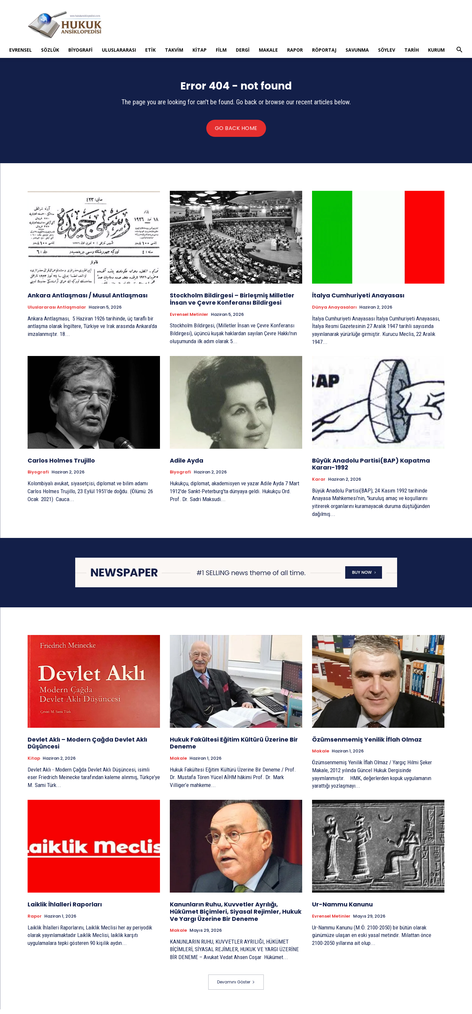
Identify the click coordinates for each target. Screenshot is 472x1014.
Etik (150, 50)
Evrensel (20, 50)
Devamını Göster (236, 986)
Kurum (436, 50)
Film (221, 50)
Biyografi (80, 50)
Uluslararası (119, 50)
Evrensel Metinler (189, 318)
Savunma (357, 50)
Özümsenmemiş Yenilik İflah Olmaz (367, 744)
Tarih (411, 50)
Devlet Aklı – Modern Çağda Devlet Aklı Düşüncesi (87, 747)
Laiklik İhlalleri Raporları (65, 909)
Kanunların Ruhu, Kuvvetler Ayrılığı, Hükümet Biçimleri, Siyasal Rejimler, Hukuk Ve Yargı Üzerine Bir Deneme (236, 916)
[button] (459, 50)
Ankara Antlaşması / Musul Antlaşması (87, 300)
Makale (268, 50)
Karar (319, 484)
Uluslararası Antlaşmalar (57, 312)
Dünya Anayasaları (334, 312)
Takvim (174, 50)
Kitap (199, 50)
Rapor (295, 50)
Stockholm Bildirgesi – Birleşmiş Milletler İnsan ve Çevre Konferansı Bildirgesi (232, 303)
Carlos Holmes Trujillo (61, 465)
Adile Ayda (186, 465)
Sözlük (50, 50)
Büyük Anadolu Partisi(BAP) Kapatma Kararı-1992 (371, 468)
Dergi (243, 50)
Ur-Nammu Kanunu (342, 909)
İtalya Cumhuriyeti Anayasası (358, 300)
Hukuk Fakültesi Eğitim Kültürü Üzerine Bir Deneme (234, 747)
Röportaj (324, 50)
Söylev (386, 50)
